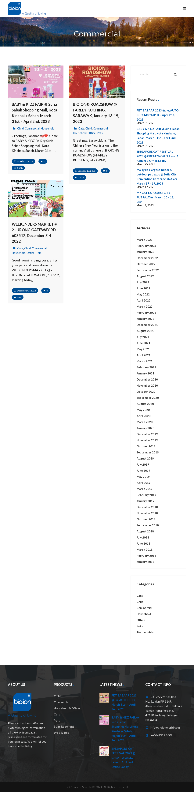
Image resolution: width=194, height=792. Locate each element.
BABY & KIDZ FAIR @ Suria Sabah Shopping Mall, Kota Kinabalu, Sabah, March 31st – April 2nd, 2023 (125, 729)
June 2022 (143, 288)
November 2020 (147, 385)
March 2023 (145, 239)
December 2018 (147, 507)
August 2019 (145, 458)
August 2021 (145, 330)
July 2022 (143, 282)
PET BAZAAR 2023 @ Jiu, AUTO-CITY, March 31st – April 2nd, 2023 (158, 115)
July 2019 (143, 464)
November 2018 (147, 513)
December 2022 (147, 258)
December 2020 (147, 379)
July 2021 (143, 337)
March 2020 (145, 422)
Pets (100, 133)
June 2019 (143, 470)
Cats (81, 128)
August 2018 (145, 531)
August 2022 (145, 276)
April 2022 (143, 300)
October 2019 (146, 446)
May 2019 (143, 476)
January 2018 (145, 561)
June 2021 (143, 343)
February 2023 (146, 245)
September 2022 (148, 270)
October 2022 (146, 264)
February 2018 (146, 555)
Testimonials (145, 632)
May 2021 (143, 349)
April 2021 (143, 355)
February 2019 (146, 495)
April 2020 (143, 416)
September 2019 (148, 452)
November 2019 (147, 440)
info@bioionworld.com (165, 727)
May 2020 (143, 409)
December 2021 (147, 324)
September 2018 (148, 525)
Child (20, 128)
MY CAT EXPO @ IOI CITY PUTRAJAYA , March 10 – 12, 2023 (155, 197)
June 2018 (143, 543)
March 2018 (145, 549)
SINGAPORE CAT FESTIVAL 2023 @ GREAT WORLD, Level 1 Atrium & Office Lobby (157, 156)
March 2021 (145, 361)
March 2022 (145, 306)
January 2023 (145, 251)
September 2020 (148, 397)
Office (92, 133)
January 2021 (145, 373)
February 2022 (146, 312)
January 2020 (145, 428)
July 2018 (143, 537)
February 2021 (146, 367)
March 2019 (145, 488)
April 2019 (143, 482)
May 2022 (143, 294)
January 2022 (145, 318)
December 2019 (147, 434)
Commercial (32, 128)
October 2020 (146, 391)
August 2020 (145, 403)
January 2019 (145, 501)
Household (47, 128)
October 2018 (146, 519)
